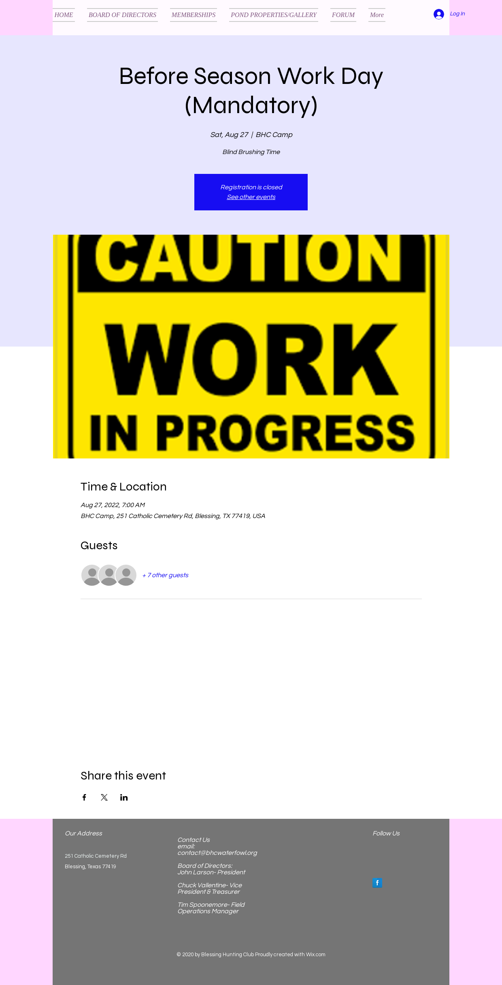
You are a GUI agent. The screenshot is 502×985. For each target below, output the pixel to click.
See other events (251, 197)
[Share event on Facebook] (84, 797)
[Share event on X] (104, 797)
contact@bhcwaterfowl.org (217, 853)
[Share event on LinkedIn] (124, 797)
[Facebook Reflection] (377, 883)
